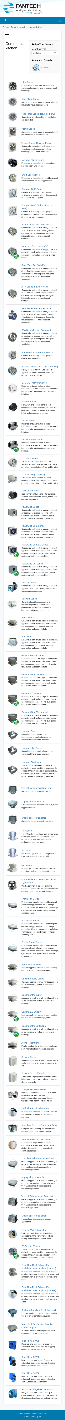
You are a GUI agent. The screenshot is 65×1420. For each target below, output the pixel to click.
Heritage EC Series (31, 762)
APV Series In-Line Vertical (35, 286)
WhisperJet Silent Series (33, 1089)
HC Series (26, 830)
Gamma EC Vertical (31, 693)
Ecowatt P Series (30, 490)
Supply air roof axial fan (33, 801)
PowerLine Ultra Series (32, 526)
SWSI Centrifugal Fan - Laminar (37, 1389)
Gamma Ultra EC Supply (33, 1026)
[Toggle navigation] (60, 20)
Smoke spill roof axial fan (33, 817)
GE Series (26, 865)
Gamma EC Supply (31, 1011)
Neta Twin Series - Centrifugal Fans (39, 1125)
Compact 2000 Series (32, 189)
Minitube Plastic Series (32, 160)
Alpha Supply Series (31, 964)
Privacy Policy (31, 1413)
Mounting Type (38, 48)
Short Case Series (30, 175)
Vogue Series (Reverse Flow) (36, 143)
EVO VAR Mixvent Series (34, 382)
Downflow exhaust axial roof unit (37, 1158)
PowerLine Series (30, 507)
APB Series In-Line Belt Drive (36, 308)
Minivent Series (29, 598)
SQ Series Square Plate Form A (37, 352)
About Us (22, 1413)
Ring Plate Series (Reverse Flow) (38, 114)
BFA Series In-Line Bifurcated (36, 330)
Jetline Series (28, 420)
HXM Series (27, 82)
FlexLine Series (29, 582)
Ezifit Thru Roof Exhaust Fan (35, 1108)
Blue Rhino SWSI (30, 1341)
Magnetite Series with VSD (34, 246)
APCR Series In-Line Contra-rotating (39, 366)
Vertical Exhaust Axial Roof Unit (37, 1196)
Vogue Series (28, 128)
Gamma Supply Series (32, 978)
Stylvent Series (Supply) (33, 1073)
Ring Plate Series (30, 99)
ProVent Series (28, 401)
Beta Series (27, 636)
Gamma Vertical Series (32, 655)
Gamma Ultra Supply (31, 995)
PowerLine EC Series (32, 563)
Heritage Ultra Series (31, 748)
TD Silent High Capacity (33, 474)
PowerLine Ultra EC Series (34, 544)
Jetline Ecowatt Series (32, 439)
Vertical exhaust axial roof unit (36, 788)
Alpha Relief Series (31, 1043)
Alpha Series (27, 617)
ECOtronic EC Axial (31, 1246)
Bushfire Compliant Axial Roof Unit (38, 1310)
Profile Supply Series (31, 942)
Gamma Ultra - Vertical (32, 674)
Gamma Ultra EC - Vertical (34, 712)
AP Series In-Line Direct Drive (36, 224)
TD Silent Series (29, 458)
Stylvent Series (28, 1057)
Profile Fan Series (30, 899)
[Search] (5, 20)
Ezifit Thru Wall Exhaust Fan (35, 1139)
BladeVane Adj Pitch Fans (34, 265)
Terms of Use (41, 1413)
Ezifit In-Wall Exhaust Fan (34, 1230)
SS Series (26, 850)
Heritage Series (29, 731)
